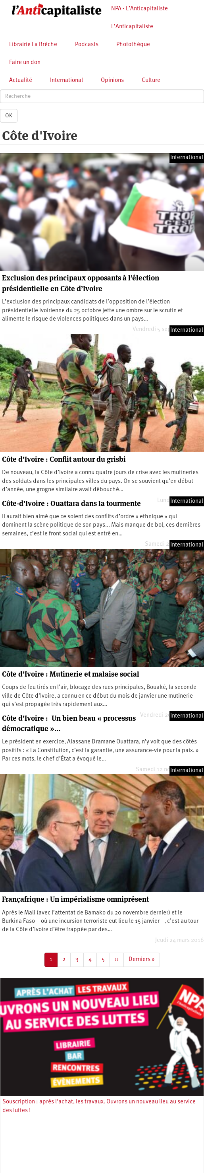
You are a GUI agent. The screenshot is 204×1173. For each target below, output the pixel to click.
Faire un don (24, 63)
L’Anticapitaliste (132, 27)
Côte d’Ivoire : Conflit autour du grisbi (64, 459)
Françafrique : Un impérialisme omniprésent (75, 899)
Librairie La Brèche (33, 45)
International (66, 81)
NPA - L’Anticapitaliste (139, 9)
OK (8, 116)
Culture (151, 81)
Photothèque (133, 45)
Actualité (20, 81)
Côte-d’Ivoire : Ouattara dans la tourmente (71, 503)
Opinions (112, 81)
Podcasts (86, 45)
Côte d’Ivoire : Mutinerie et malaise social (70, 674)
